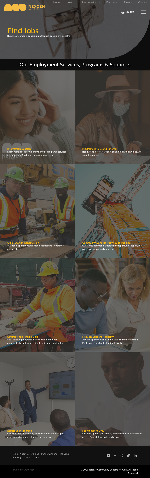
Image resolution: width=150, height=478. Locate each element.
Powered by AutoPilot (23, 469)
